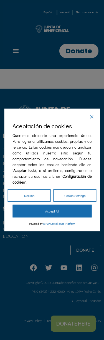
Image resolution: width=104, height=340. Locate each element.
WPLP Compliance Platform (59, 224)
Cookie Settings (75, 195)
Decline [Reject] (29, 195)
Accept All (52, 211)
